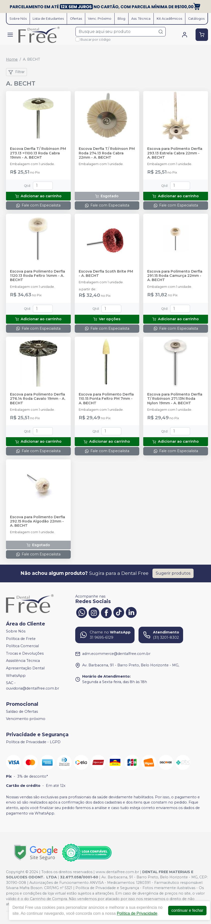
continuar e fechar (187, 910)
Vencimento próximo (25, 719)
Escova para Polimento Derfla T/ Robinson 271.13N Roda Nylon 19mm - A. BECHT (174, 398)
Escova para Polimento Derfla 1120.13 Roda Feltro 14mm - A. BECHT (37, 275)
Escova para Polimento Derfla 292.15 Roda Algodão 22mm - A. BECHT (37, 521)
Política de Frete (21, 638)
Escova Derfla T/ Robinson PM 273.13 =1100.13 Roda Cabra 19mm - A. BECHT (38, 153)
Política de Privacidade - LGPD (33, 742)
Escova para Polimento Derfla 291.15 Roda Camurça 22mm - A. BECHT (174, 275)
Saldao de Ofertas (22, 711)
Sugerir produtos (173, 573)
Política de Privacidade (137, 913)
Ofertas (76, 18)
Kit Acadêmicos (169, 18)
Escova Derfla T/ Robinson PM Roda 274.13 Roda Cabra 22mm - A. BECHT (107, 153)
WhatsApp (16, 675)
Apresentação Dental (25, 668)
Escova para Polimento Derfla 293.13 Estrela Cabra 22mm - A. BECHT (174, 153)
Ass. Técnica (140, 18)
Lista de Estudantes (48, 18)
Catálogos (196, 18)
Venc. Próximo (99, 18)
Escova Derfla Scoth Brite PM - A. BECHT (106, 273)
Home (12, 59)
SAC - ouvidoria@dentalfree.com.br (32, 686)
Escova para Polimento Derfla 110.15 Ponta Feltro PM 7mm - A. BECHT (106, 398)
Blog (121, 18)
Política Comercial (22, 646)
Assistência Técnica (23, 661)
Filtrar (16, 72)
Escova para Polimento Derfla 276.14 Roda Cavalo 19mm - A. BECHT (37, 398)
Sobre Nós (18, 18)
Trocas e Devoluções (25, 653)
